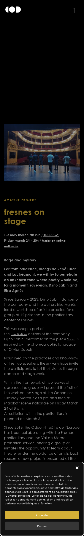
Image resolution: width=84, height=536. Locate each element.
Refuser (42, 526)
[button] (77, 467)
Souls (71, 339)
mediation (19, 334)
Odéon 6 (51, 235)
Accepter (42, 515)
